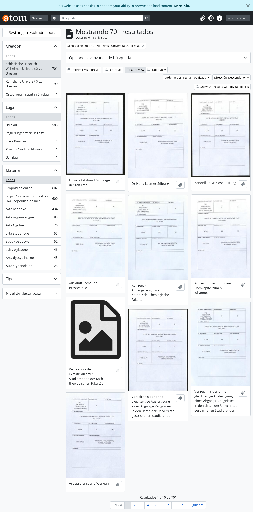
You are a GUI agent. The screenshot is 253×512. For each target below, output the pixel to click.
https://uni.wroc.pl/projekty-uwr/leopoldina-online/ (32, 198)
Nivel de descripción (24, 293)
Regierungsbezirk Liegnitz (32, 134)
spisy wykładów (32, 250)
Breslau (32, 126)
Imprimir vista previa (83, 70)
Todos (10, 56)
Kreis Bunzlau (32, 142)
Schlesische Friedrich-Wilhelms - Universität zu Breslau (32, 69)
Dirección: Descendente (230, 77)
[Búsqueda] (102, 18)
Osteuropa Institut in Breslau (32, 95)
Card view (135, 70)
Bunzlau (32, 158)
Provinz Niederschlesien (32, 150)
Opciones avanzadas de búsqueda (100, 57)
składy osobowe (32, 242)
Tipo (10, 278)
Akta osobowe (32, 210)
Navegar (38, 18)
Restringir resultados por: (31, 32)
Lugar (11, 107)
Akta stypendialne (32, 266)
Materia (13, 170)
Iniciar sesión (236, 18)
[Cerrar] (248, 5)
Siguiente (197, 505)
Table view (156, 70)
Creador (13, 46)
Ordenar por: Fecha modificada (186, 77)
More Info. (182, 6)
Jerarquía (113, 70)
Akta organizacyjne (32, 218)
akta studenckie (32, 234)
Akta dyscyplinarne (32, 258)
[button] (202, 18)
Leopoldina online (32, 189)
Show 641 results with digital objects (222, 87)
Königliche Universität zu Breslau (32, 83)
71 (183, 505)
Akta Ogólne (32, 226)
